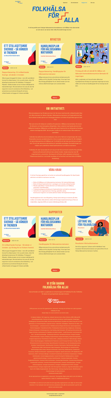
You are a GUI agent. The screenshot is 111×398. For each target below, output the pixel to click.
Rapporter (84, 2)
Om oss (93, 2)
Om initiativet (74, 2)
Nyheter (65, 2)
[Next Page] (55, 97)
